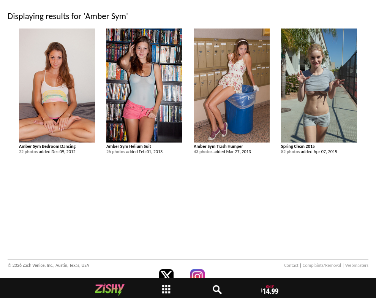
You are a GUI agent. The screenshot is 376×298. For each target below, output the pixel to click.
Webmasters (356, 265)
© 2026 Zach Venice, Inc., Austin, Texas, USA (48, 265)
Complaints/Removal (322, 265)
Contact (291, 265)
